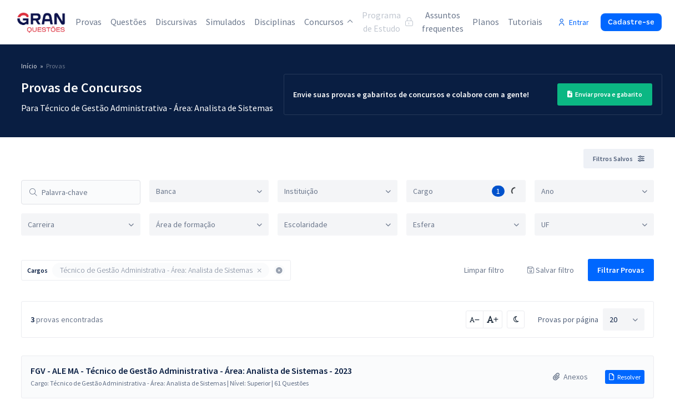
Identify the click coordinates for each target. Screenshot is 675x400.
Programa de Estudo (387, 21)
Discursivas (176, 21)
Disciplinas (274, 21)
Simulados (225, 21)
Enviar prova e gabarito (604, 94)
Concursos (328, 21)
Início (29, 66)
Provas (88, 21)
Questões (128, 21)
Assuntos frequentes (443, 21)
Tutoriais (525, 21)
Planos (485, 21)
